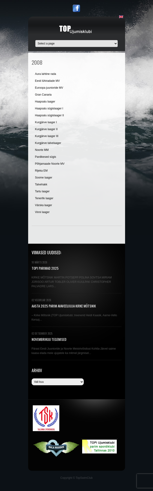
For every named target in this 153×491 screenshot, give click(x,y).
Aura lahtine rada (45, 74)
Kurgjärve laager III (46, 136)
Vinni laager (42, 212)
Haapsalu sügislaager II (49, 115)
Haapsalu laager (45, 101)
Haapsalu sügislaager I (49, 108)
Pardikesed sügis (45, 156)
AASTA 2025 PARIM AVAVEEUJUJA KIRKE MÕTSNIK (64, 305)
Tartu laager (42, 191)
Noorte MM (42, 150)
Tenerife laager (44, 198)
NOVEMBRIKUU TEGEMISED (49, 339)
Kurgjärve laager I (46, 122)
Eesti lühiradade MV (47, 80)
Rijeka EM (41, 170)
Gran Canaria (43, 94)
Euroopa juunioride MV (49, 87)
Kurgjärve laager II (46, 129)
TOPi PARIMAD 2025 (45, 268)
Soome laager (43, 177)
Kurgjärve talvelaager (48, 143)
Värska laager (43, 205)
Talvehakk (41, 184)
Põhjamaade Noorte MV (50, 163)
